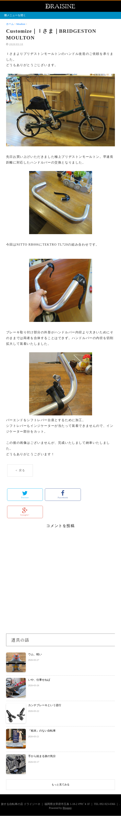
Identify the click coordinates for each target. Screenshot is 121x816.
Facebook (63, 494)
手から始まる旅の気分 (42, 756)
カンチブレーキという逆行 (44, 705)
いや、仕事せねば (39, 679)
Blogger (67, 808)
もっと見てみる (60, 784)
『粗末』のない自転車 (42, 730)
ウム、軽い (35, 654)
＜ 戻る (20, 470)
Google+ (25, 512)
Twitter (25, 494)
